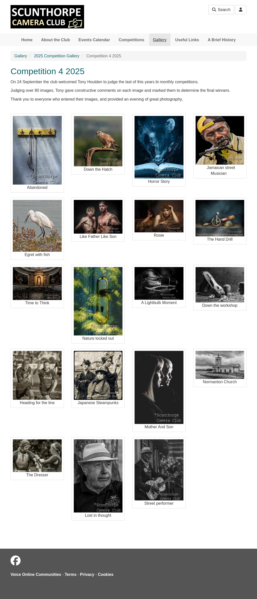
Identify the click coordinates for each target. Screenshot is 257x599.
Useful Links (187, 40)
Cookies (105, 574)
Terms (71, 574)
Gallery (159, 40)
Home (26, 40)
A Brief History (222, 40)
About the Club (55, 40)
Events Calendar (94, 40)
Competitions (131, 40)
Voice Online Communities (36, 574)
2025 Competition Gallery (56, 56)
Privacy (87, 574)
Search (221, 10)
